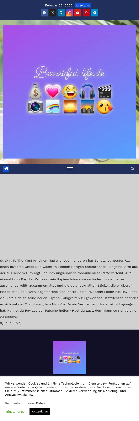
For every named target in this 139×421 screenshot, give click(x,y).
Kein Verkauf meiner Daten (25, 403)
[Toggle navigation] (70, 168)
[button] (132, 169)
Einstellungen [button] (16, 412)
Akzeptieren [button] (40, 411)
